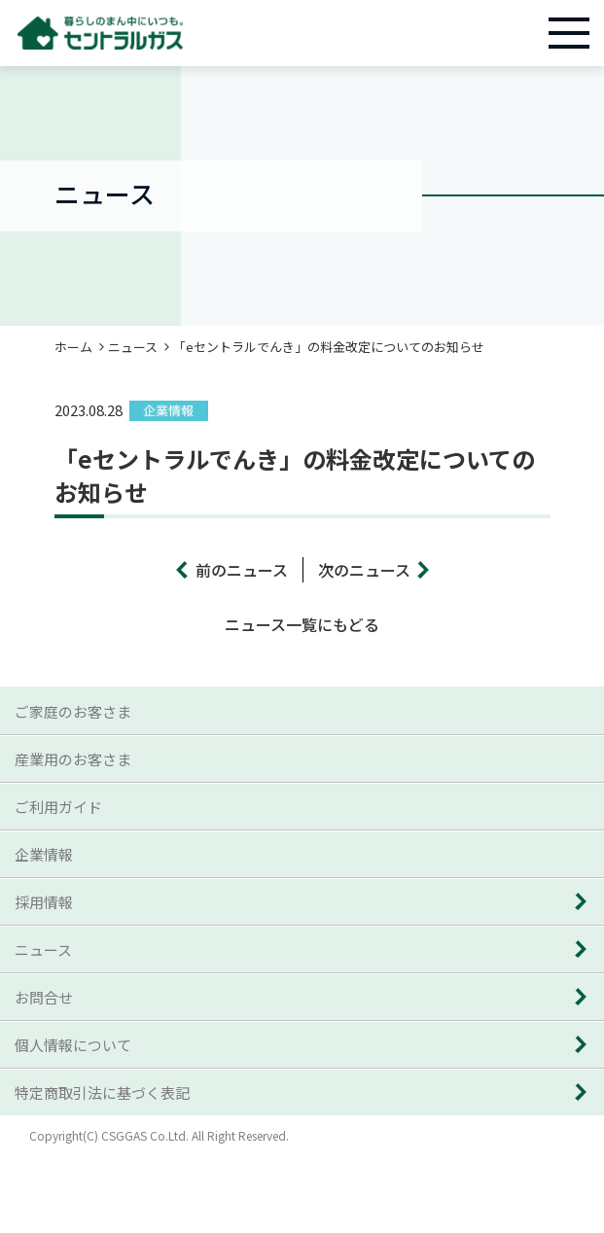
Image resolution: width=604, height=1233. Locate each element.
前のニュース (241, 569)
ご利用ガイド (58, 806)
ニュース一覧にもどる (302, 624)
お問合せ (44, 997)
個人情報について (73, 1045)
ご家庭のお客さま (73, 711)
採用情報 (44, 902)
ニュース (133, 346)
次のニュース (364, 569)
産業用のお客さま (73, 759)
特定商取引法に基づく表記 (102, 1092)
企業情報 (44, 854)
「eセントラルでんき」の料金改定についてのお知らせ (328, 346)
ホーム (73, 346)
